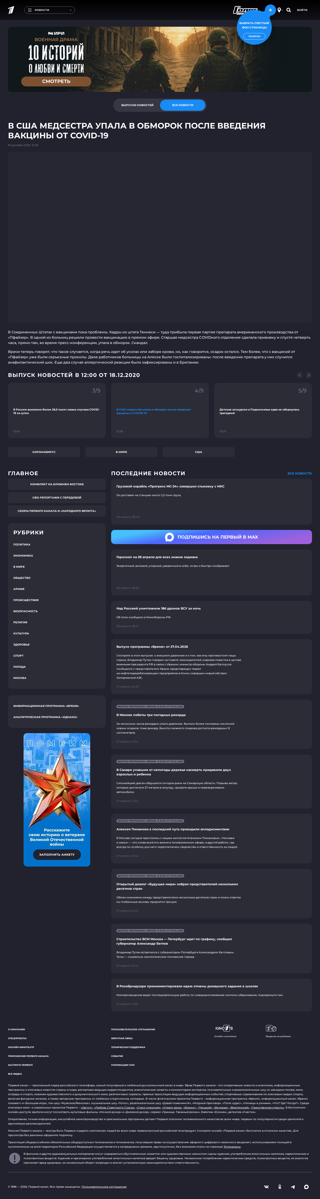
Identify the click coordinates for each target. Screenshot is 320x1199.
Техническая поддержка (128, 1047)
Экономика (23, 555)
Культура (21, 633)
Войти (302, 10)
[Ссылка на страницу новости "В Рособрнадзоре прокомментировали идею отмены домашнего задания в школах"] (211, 995)
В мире (121, 452)
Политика (21, 544)
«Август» (87, 1107)
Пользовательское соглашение (133, 1029)
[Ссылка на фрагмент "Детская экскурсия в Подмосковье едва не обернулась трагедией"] (263, 410)
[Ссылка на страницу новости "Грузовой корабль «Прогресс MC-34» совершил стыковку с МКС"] (211, 501)
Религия (20, 622)
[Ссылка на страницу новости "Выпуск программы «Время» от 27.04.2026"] (211, 666)
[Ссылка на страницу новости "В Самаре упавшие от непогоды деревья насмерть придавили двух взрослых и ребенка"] (211, 781)
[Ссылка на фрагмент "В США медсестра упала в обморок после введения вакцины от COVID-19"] (160, 410)
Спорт (18, 655)
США (198, 452)
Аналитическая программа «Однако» (45, 717)
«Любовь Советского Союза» (114, 1107)
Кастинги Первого (20, 1065)
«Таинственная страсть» (267, 1107)
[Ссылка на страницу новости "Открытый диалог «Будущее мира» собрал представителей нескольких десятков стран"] (211, 893)
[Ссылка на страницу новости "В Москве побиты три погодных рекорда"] (211, 724)
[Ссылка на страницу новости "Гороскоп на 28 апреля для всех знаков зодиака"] (211, 572)
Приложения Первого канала (28, 1056)
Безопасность (25, 611)
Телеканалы (232, 1146)
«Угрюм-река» (172, 1107)
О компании (16, 1029)
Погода (19, 666)
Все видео (15, 1073)
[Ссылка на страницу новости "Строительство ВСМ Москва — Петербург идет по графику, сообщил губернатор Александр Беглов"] (211, 948)
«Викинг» (189, 1107)
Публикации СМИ (122, 1065)
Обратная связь (122, 1038)
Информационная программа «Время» (46, 706)
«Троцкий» (205, 1107)
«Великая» (221, 1107)
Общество (21, 577)
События (117, 1056)
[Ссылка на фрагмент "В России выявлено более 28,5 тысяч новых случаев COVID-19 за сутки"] (57, 410)
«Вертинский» (239, 1107)
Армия (18, 589)
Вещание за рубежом (278, 1031)
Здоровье (21, 644)
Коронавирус (44, 452)
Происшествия (26, 600)
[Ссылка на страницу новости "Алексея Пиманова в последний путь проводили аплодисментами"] (211, 838)
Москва (19, 678)
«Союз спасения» (148, 1107)
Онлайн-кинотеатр (21, 1047)
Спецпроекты (17, 1038)
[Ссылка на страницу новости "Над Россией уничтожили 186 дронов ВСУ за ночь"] (211, 617)
